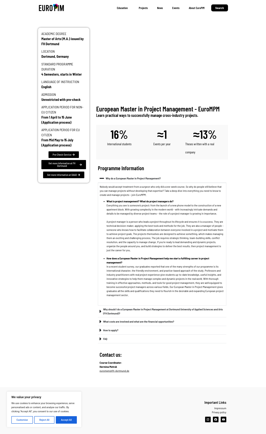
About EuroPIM (196, 8)
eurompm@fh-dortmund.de (114, 370)
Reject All (44, 420)
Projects (143, 8)
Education (123, 8)
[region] (44, 409)
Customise (22, 420)
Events (175, 8)
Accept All (66, 420)
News (160, 8)
